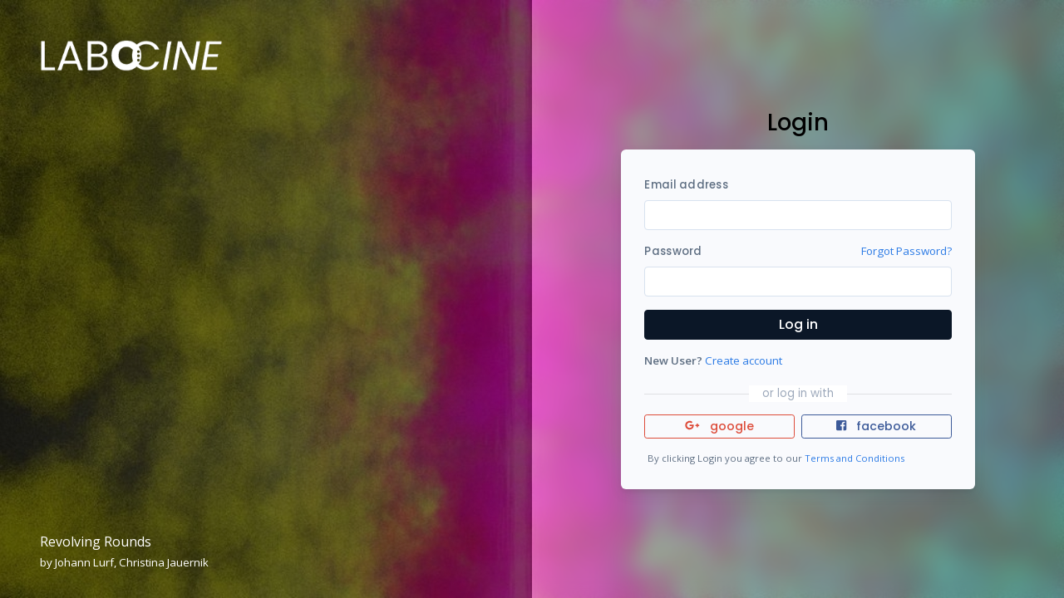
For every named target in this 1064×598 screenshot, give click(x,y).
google (719, 426)
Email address (685, 185)
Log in (798, 324)
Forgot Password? (906, 250)
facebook (876, 426)
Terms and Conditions (854, 458)
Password (673, 251)
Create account (743, 360)
